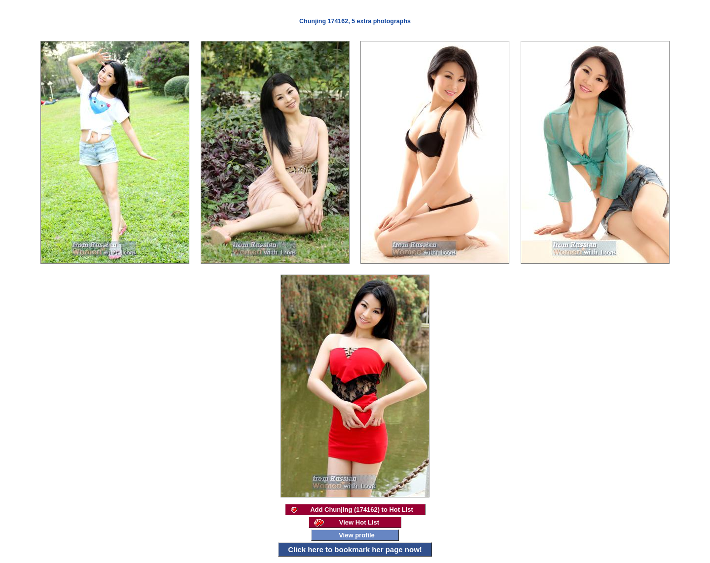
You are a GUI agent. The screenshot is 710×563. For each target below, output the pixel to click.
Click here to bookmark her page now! (355, 549)
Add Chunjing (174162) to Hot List (361, 509)
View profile (357, 535)
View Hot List (359, 522)
